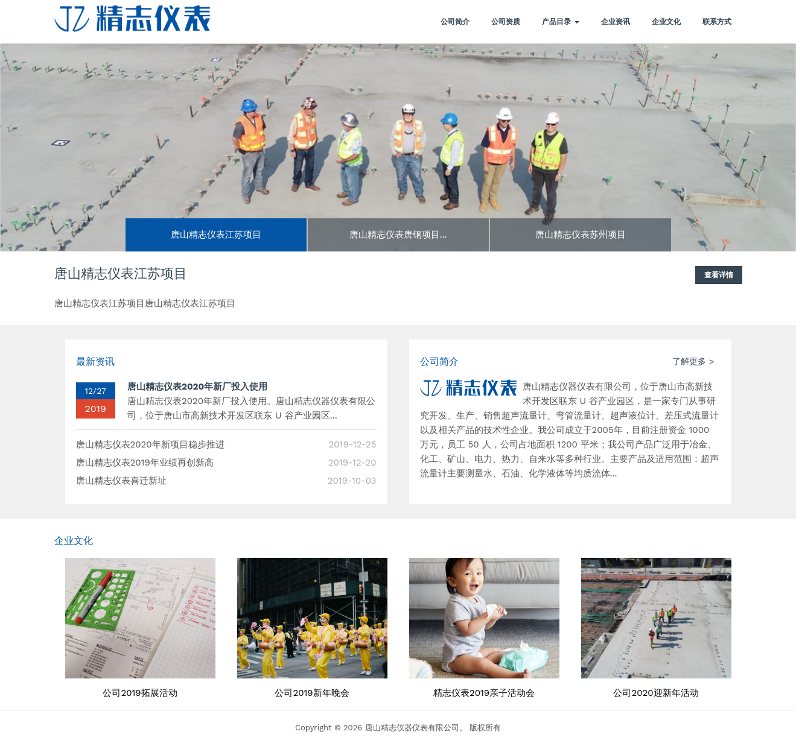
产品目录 (560, 21)
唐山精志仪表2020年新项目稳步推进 (150, 444)
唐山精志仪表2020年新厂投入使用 (197, 386)
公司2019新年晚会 (312, 693)
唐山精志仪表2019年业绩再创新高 (145, 462)
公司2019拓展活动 (140, 693)
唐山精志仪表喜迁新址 (121, 480)
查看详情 (718, 275)
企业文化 (666, 21)
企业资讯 (615, 21)
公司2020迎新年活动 (655, 693)
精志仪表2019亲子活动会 (484, 693)
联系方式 (716, 21)
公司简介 (455, 21)
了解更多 (689, 361)
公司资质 (505, 21)
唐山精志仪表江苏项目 (120, 274)
